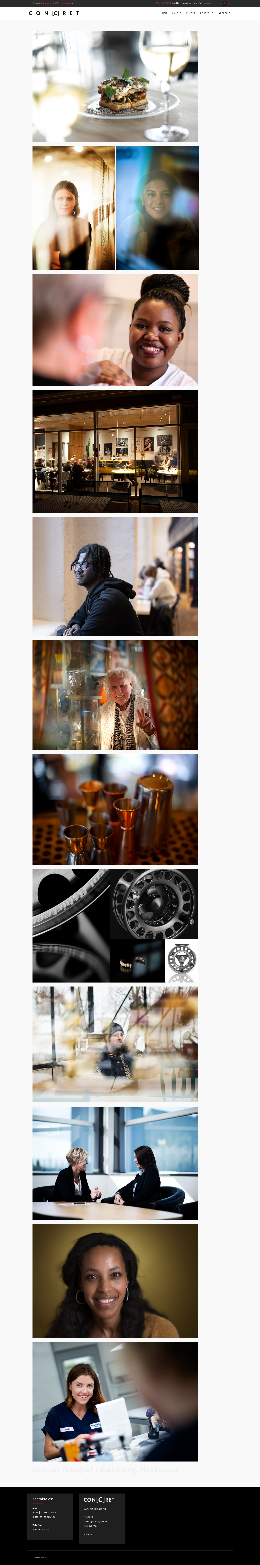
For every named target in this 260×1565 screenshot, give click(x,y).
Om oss (173, 13)
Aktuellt (221, 13)
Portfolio (203, 13)
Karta (89, 1534)
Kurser (187, 13)
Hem (161, 13)
